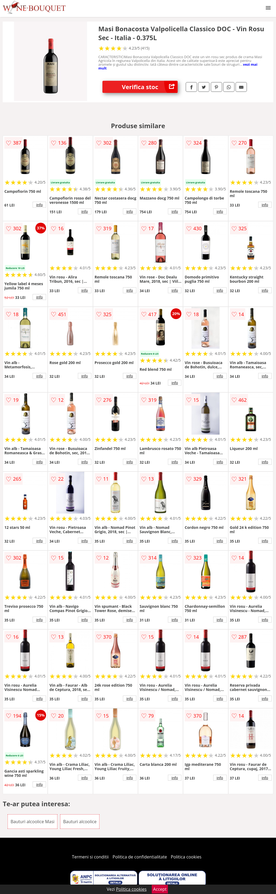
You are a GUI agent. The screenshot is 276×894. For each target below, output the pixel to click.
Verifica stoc (150, 87)
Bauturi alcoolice (79, 822)
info (39, 204)
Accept (160, 889)
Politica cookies (186, 857)
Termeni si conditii (90, 857)
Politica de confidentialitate (140, 857)
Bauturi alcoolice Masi (32, 822)
